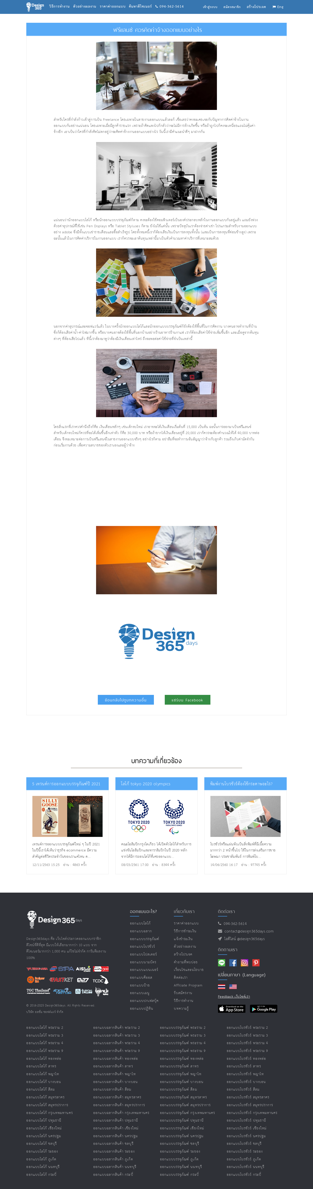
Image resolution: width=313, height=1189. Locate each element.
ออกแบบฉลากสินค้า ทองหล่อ (115, 1059)
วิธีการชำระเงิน (185, 931)
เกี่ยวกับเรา (184, 911)
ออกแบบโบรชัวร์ (142, 947)
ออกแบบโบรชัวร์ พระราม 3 (247, 1035)
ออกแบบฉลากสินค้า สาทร (113, 1066)
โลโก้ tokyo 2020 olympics (144, 784)
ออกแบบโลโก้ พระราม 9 (44, 1051)
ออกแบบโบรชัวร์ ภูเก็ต (244, 1159)
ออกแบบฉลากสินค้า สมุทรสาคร (117, 1097)
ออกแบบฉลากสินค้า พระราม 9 (116, 1051)
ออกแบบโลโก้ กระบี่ (41, 1175)
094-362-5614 (169, 1)
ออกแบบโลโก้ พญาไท (42, 1074)
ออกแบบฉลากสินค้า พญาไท (114, 1074)
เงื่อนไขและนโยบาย (189, 970)
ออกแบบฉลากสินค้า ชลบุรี (113, 1144)
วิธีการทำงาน (61, 1)
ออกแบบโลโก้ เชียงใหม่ (44, 1128)
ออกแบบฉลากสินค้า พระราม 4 (116, 1043)
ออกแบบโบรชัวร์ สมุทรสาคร (248, 1097)
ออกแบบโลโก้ (140, 923)
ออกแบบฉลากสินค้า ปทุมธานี (115, 1120)
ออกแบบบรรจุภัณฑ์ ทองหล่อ (182, 1059)
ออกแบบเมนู (139, 993)
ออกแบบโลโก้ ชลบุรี (41, 1144)
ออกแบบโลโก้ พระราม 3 (44, 1035)
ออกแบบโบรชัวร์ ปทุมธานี (246, 1120)
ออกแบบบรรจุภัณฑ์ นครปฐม (181, 1136)
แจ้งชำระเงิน (183, 939)
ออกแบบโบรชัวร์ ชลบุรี (244, 1144)
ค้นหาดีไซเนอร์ (142, 1)
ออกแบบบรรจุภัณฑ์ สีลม (178, 1089)
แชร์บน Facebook (187, 700)
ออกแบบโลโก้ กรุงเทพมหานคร (49, 1113)
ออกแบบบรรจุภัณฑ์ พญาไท (180, 1074)
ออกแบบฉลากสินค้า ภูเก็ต (113, 1159)
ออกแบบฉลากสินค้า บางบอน (115, 1082)
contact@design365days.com (248, 931)
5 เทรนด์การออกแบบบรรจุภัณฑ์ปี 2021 (63, 784)
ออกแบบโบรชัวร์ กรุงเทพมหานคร (252, 1113)
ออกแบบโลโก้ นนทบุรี (43, 1167)
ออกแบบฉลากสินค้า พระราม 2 (116, 1028)
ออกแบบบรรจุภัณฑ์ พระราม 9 (183, 1051)
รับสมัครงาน (183, 993)
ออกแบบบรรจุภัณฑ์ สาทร (179, 1066)
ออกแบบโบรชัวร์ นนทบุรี (245, 1167)
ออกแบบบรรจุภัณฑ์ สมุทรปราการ (185, 1105)
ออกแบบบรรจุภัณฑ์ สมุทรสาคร (183, 1097)
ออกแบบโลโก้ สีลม (40, 1089)
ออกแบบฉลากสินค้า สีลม (112, 1089)
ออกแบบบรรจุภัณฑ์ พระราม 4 (183, 1043)
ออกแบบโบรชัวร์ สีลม (243, 1089)
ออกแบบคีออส (141, 978)
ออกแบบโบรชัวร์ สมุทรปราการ (250, 1105)
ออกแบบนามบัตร (143, 962)
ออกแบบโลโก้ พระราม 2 (44, 1028)
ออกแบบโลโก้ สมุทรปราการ (47, 1105)
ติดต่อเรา (180, 978)
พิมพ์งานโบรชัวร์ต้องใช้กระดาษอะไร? (239, 784)
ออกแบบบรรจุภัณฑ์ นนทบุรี (181, 1167)
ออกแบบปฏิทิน (141, 1009)
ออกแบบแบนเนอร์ (144, 970)
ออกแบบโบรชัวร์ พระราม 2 (247, 1028)
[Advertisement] (114, 487)
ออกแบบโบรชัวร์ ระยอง (245, 1151)
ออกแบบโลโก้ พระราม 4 (44, 1043)
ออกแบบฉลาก (141, 931)
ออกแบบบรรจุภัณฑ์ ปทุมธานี (182, 1120)
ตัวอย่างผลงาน (86, 1)
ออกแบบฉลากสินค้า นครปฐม (115, 1136)
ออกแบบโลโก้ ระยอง (42, 1151)
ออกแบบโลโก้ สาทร (41, 1066)
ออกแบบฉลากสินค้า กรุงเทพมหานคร (121, 1113)
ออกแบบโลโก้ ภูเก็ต (41, 1159)
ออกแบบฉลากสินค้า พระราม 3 (116, 1035)
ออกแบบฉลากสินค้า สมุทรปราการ (119, 1105)
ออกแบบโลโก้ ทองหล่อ (43, 1059)
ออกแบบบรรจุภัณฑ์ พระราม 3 (183, 1035)
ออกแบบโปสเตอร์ (143, 954)
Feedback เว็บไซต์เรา (234, 997)
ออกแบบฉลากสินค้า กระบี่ (113, 1175)
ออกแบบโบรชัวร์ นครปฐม (246, 1136)
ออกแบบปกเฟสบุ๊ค (144, 1001)
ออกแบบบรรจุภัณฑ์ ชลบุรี (179, 1144)
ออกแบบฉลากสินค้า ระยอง (114, 1151)
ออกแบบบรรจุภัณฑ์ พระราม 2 (183, 1028)
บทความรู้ (181, 1009)
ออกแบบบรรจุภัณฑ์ (144, 939)
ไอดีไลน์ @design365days (243, 939)
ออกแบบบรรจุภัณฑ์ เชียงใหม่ (182, 1128)
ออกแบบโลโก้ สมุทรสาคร (45, 1097)
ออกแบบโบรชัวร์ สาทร (244, 1066)
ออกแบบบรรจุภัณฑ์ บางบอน (181, 1082)
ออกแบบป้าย (140, 985)
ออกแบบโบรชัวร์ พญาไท (245, 1074)
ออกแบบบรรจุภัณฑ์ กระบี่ (179, 1175)
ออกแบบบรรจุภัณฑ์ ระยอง (180, 1151)
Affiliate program (188, 985)
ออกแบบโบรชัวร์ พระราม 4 (247, 1043)
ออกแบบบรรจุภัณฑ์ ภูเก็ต (179, 1159)
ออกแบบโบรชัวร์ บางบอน (246, 1082)
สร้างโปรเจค (183, 954)
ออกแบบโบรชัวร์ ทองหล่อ (246, 1059)
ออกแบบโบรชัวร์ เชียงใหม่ (246, 1128)
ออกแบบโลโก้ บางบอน (43, 1082)
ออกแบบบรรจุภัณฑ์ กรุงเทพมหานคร (187, 1113)
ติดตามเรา (228, 949)
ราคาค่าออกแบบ (114, 1)
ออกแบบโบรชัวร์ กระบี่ (244, 1175)
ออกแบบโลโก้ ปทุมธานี (43, 1120)
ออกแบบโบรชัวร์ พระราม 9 (247, 1051)
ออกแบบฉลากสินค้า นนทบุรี (114, 1167)
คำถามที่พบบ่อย (186, 962)
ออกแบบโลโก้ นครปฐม (43, 1136)
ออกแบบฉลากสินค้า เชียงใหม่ (115, 1128)
